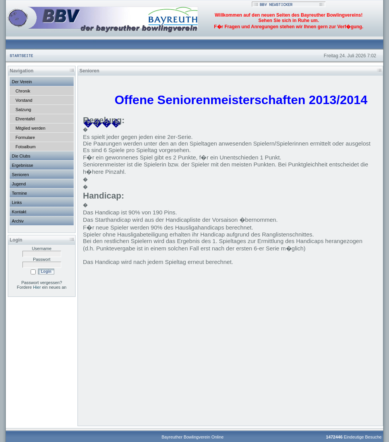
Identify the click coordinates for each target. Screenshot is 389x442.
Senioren (20, 174)
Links (17, 202)
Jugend (19, 184)
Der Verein (22, 81)
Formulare (25, 137)
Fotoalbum (25, 146)
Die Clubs (21, 156)
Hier (37, 287)
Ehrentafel (25, 118)
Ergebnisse (22, 165)
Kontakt (19, 211)
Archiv (18, 221)
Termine (19, 193)
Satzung (23, 109)
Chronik (22, 91)
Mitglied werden (30, 128)
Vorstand (23, 100)
